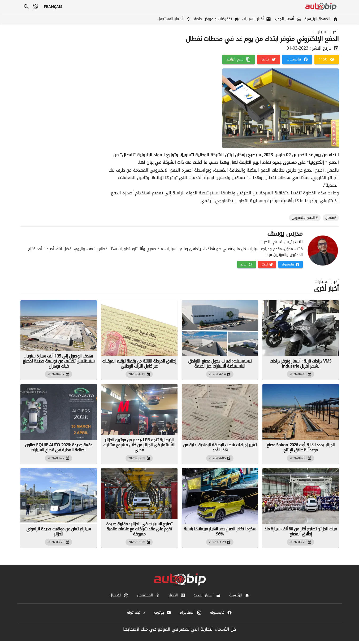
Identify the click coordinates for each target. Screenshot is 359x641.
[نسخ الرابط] (238, 59)
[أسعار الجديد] (287, 19)
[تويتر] (268, 59)
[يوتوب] (162, 612)
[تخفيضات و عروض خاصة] (216, 19)
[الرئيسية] (239, 595)
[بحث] (26, 6)
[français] (53, 6)
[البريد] (246, 264)
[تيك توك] (136, 612)
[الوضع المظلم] (36, 6)
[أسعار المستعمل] (173, 19)
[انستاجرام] (190, 612)
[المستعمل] (148, 595)
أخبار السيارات (325, 32)
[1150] (326, 59)
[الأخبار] (176, 595)
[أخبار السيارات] (256, 19)
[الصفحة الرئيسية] (320, 19)
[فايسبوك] (297, 59)
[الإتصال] (119, 595)
